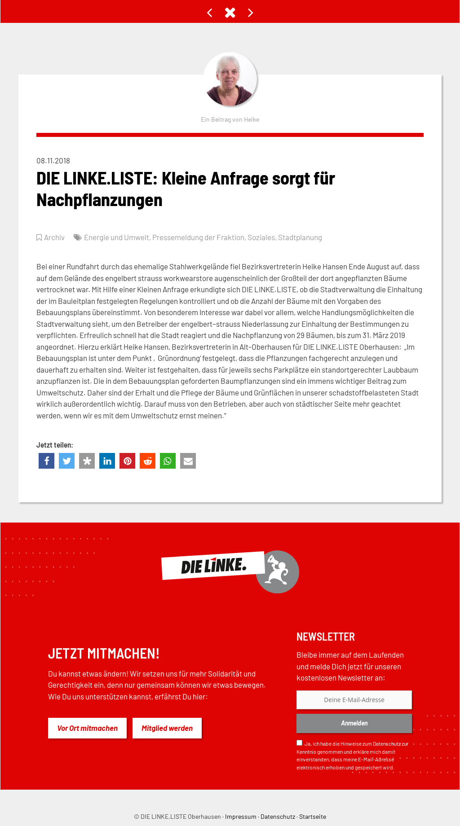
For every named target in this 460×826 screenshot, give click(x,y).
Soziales (261, 237)
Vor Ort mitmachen (87, 727)
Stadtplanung (300, 237)
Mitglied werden (167, 727)
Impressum (241, 816)
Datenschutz (387, 743)
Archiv (54, 237)
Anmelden (354, 723)
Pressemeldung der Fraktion (198, 237)
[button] (46, 461)
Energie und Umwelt (116, 237)
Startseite (312, 816)
